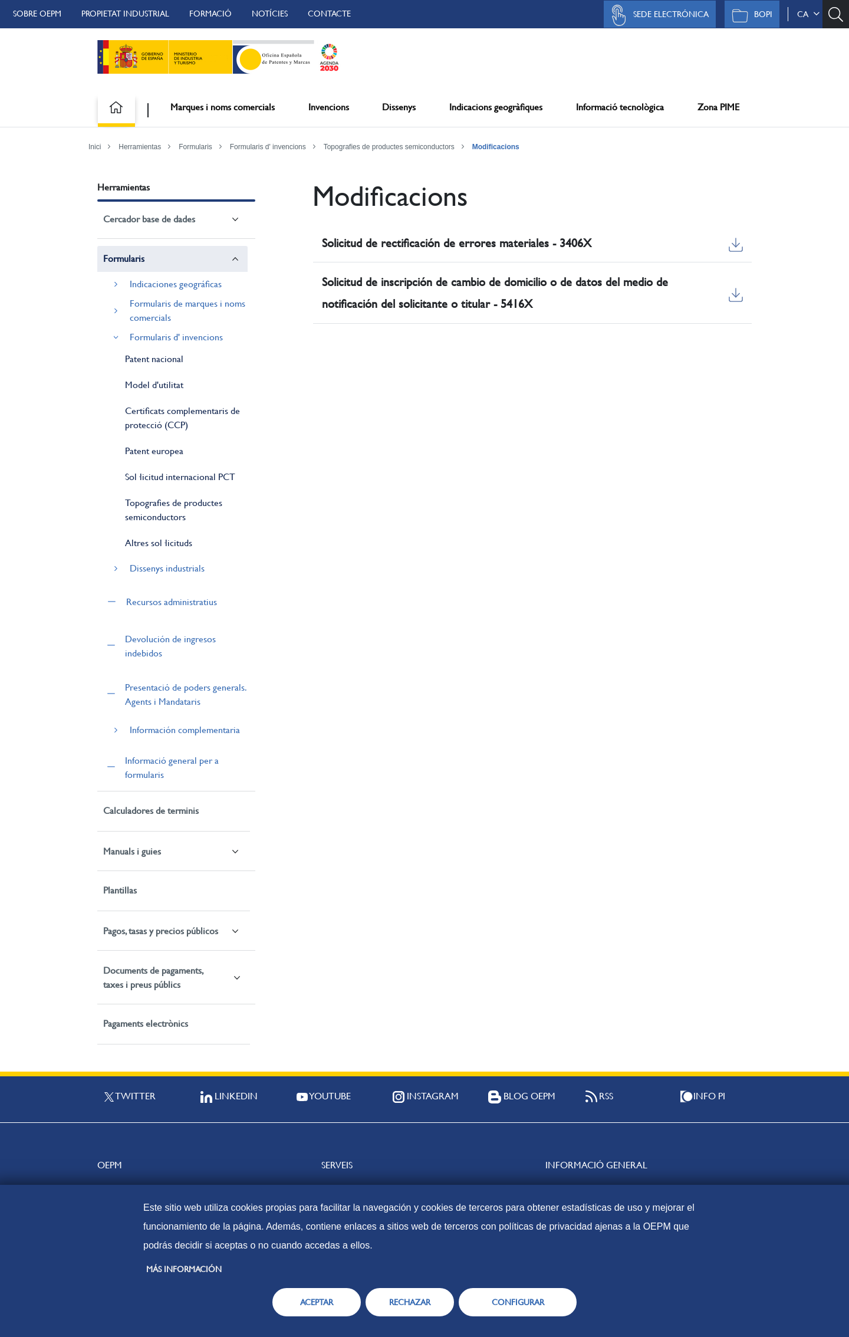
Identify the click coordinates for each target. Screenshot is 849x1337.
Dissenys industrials (167, 568)
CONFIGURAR (518, 1302)
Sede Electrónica (657, 15)
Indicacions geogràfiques (495, 107)
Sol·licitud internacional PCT (180, 476)
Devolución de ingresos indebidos (170, 646)
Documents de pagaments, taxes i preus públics (153, 977)
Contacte (329, 13)
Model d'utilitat (154, 384)
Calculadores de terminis (151, 810)
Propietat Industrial (125, 13)
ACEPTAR (316, 1302)
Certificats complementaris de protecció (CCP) (182, 418)
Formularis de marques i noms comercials (187, 310)
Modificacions (495, 147)
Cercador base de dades (149, 219)
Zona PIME (718, 107)
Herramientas (140, 147)
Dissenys (399, 107)
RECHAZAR (409, 1302)
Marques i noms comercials (222, 107)
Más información (184, 1269)
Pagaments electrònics (145, 1023)
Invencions (328, 107)
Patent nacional (154, 358)
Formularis (195, 147)
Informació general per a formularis (172, 767)
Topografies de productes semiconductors (389, 147)
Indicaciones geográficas (176, 284)
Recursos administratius (171, 601)
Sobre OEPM (37, 13)
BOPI (749, 15)
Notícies (270, 13)
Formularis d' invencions (268, 147)
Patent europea (154, 450)
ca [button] (808, 14)
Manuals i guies (132, 851)
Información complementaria (185, 729)
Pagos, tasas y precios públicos (160, 931)
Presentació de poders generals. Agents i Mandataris (185, 694)
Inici (94, 147)
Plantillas (120, 890)
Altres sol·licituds (158, 542)
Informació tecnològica (620, 107)
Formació (210, 13)
